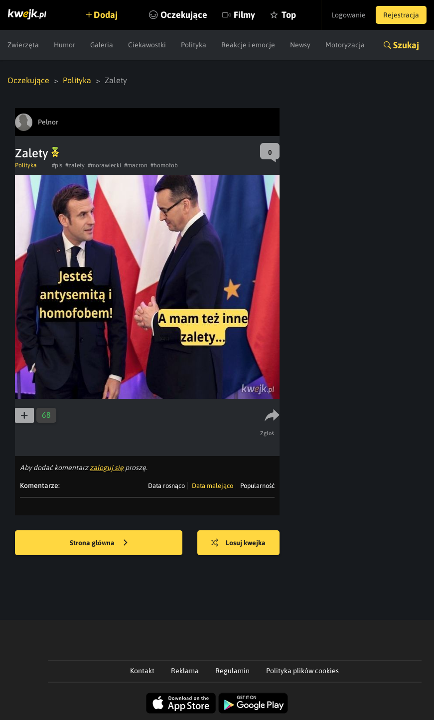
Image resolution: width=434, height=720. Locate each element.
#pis (57, 165)
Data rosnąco (166, 485)
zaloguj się (107, 468)
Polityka (193, 45)
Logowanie (348, 15)
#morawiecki (104, 165)
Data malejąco (212, 485)
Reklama (185, 671)
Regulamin (232, 671)
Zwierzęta (23, 45)
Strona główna (99, 543)
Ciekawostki (147, 45)
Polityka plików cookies (302, 671)
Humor (64, 45)
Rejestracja (401, 15)
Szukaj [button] (406, 45)
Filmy (244, 14)
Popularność (257, 485)
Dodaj (106, 14)
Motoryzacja (345, 45)
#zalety (75, 165)
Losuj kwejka (238, 543)
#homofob (164, 165)
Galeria (101, 45)
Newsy (300, 45)
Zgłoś (267, 433)
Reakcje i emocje (248, 45)
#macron (135, 165)
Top (289, 14)
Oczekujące (183, 14)
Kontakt (142, 671)
